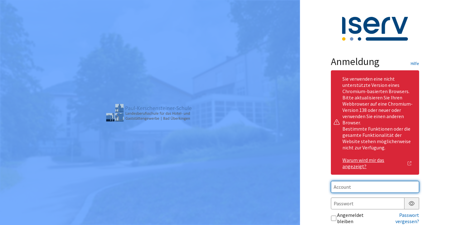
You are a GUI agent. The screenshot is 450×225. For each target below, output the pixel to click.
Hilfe (415, 63)
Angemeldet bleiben (347, 218)
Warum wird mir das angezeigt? (377, 163)
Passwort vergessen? (407, 218)
